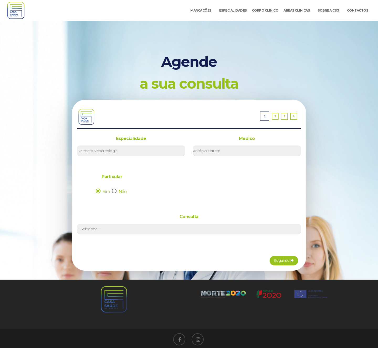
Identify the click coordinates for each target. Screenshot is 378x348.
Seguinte (284, 260)
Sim (103, 191)
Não (120, 191)
